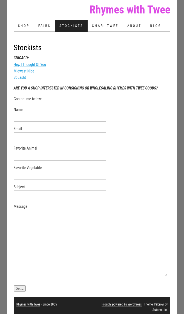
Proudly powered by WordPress (122, 304)
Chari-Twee (105, 26)
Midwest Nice (24, 71)
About (134, 26)
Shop (24, 26)
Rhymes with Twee (130, 9)
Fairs (44, 26)
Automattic (160, 310)
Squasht (20, 77)
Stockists (71, 26)
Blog (156, 26)
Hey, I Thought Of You (30, 64)
